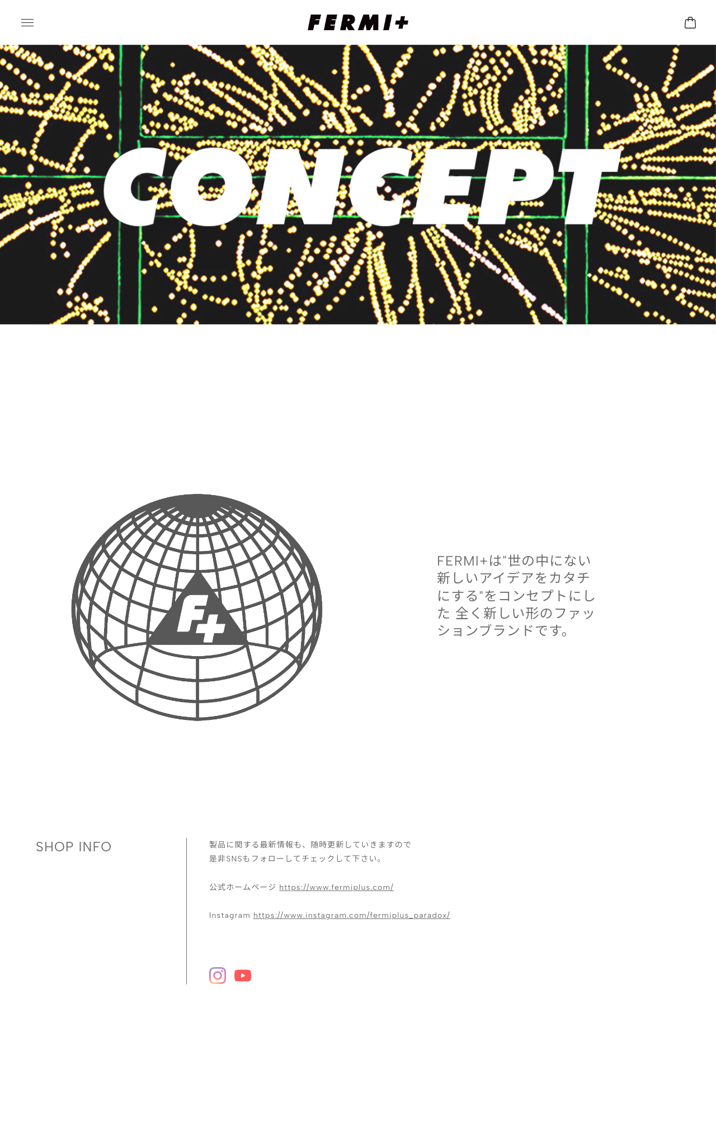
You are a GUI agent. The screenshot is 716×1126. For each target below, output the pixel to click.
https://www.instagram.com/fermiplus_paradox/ (351, 904)
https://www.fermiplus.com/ (336, 876)
